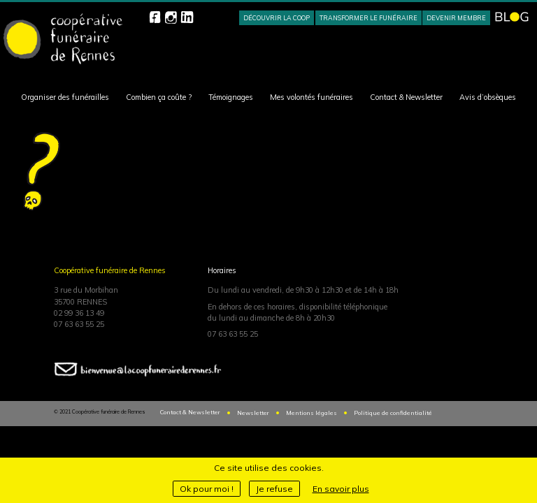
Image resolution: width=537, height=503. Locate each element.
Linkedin (187, 17)
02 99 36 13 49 (79, 313)
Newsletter (253, 412)
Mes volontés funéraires (311, 97)
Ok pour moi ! (207, 488)
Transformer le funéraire (368, 18)
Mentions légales (311, 412)
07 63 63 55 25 (79, 324)
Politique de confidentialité (393, 412)
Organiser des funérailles (65, 97)
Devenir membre (456, 18)
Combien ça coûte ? (159, 97)
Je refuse (274, 488)
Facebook (155, 17)
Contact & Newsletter (406, 97)
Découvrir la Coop (276, 18)
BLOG (512, 16)
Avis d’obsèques (487, 97)
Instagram (171, 17)
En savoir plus (341, 489)
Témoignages (230, 97)
